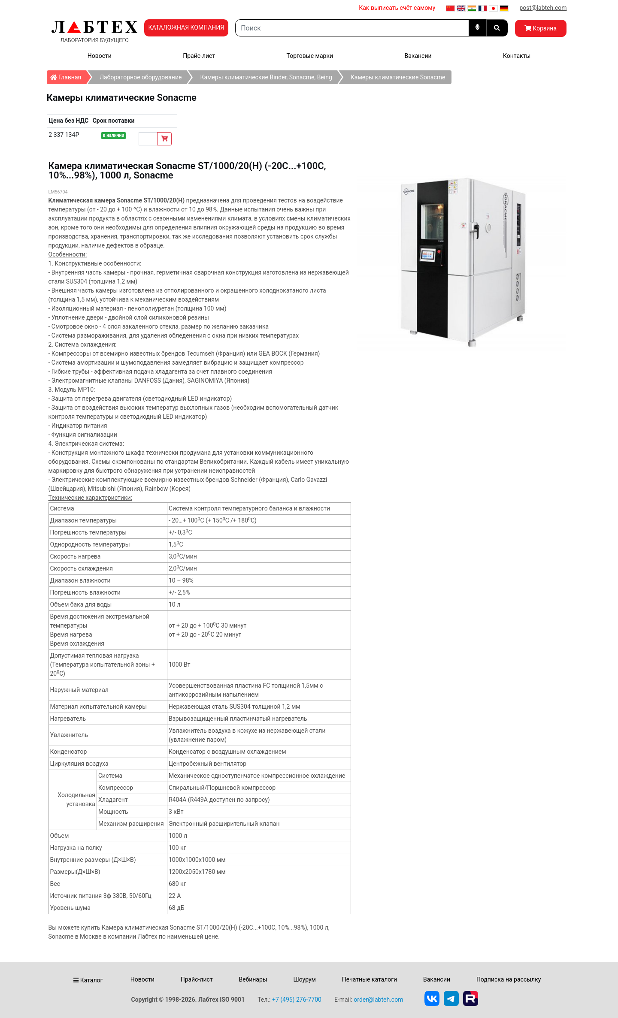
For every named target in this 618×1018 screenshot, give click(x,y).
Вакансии (417, 55)
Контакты (516, 55)
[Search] (352, 27)
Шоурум (304, 979)
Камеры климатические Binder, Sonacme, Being (266, 77)
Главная (68, 75)
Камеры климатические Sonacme (398, 77)
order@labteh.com (378, 999)
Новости (100, 55)
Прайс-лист (199, 55)
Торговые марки (310, 55)
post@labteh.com (542, 7)
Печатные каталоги (369, 979)
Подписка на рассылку (508, 979)
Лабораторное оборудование (141, 77)
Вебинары (253, 979)
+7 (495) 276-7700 (296, 999)
